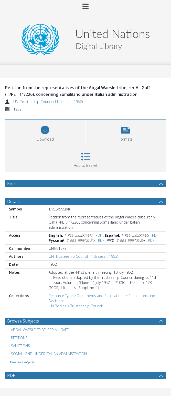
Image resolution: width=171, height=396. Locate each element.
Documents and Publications (100, 295)
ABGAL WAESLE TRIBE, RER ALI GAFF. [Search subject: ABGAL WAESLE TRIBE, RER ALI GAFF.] (40, 329)
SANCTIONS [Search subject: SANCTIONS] (20, 345)
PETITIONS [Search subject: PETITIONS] (19, 337)
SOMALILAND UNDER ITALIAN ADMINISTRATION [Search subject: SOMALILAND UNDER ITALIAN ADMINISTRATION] (49, 353)
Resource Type (61, 295)
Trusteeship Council (86, 305)
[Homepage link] (85, 38)
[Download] (45, 132)
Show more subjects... (22, 362)
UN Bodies (57, 305)
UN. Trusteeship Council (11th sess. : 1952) (48, 101)
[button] (126, 132)
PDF (98, 235)
